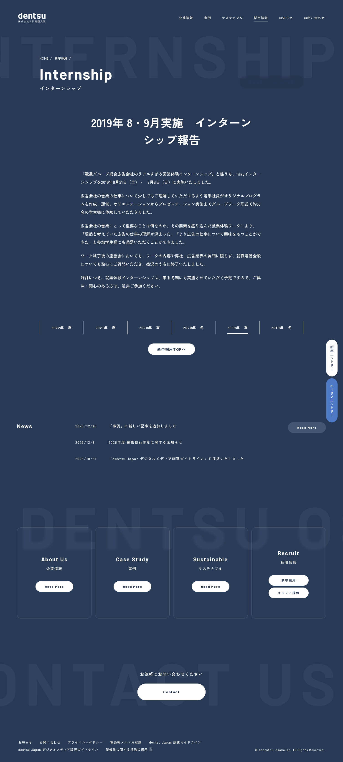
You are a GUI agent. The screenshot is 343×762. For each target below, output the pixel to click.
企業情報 (186, 17)
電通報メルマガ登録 (126, 742)
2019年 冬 (281, 327)
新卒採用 (61, 58)
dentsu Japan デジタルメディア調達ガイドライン (58, 749)
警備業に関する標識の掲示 (127, 749)
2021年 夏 (106, 327)
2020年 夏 (149, 327)
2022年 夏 (61, 327)
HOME (44, 58)
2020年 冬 (193, 327)
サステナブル (232, 17)
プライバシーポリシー (85, 742)
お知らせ (286, 17)
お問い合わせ (314, 17)
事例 (207, 17)
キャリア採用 (284, 82)
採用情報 (261, 17)
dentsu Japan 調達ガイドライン (175, 742)
